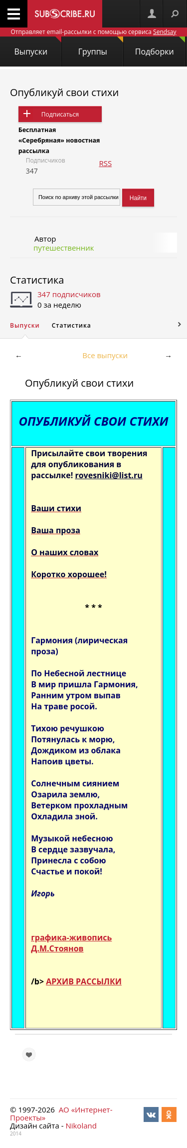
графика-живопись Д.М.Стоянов (71, 943)
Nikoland (80, 1125)
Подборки (160, 47)
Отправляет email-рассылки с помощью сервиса (93, 32)
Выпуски (37, 47)
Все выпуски (105, 355)
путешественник (63, 248)
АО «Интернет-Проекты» (61, 1113)
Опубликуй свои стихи (64, 92)
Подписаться (60, 114)
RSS (105, 163)
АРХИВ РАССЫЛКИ (84, 981)
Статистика (37, 280)
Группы (100, 47)
